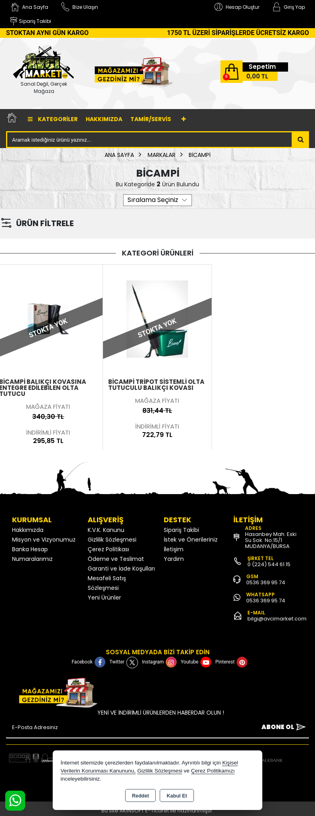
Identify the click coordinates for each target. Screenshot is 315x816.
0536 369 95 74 (265, 582)
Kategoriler (53, 119)
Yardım (174, 559)
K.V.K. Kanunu (106, 530)
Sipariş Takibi (181, 530)
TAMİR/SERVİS (150, 119)
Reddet (140, 796)
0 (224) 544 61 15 (268, 564)
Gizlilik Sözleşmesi (112, 540)
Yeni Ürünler (104, 597)
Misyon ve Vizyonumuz (44, 540)
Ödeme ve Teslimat (116, 559)
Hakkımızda (104, 119)
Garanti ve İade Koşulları (121, 569)
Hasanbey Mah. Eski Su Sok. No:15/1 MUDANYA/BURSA (270, 540)
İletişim (173, 549)
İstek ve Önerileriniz (191, 540)
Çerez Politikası (108, 549)
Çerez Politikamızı (213, 771)
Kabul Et (177, 796)
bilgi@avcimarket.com (277, 618)
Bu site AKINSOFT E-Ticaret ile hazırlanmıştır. (157, 810)
